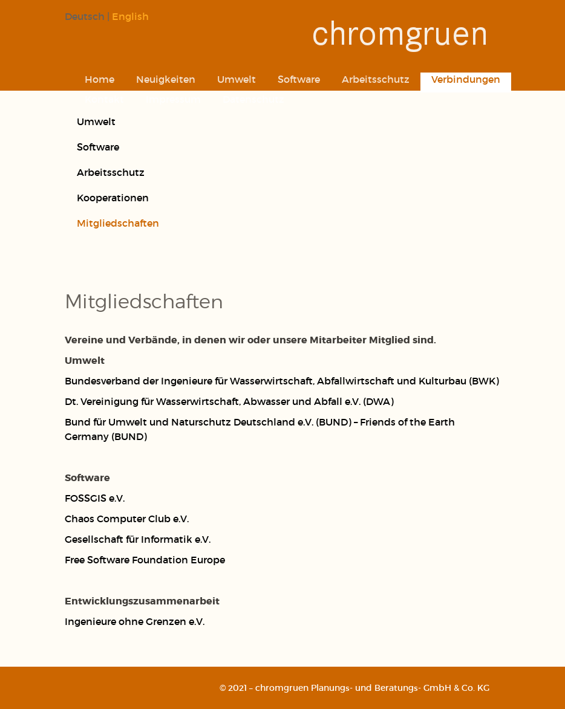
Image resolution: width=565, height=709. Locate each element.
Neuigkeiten (165, 79)
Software (299, 79)
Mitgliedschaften (118, 222)
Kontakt (104, 99)
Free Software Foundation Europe (145, 559)
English (130, 16)
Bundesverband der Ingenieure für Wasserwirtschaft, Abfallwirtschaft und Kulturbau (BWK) (282, 380)
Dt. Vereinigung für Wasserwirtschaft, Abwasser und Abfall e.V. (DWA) (229, 401)
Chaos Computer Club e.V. (127, 518)
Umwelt (236, 79)
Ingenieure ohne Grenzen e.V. (134, 621)
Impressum (173, 99)
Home (99, 79)
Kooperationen (113, 197)
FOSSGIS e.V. (95, 497)
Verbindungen (465, 79)
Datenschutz (253, 99)
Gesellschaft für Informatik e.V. (138, 539)
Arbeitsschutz (376, 79)
